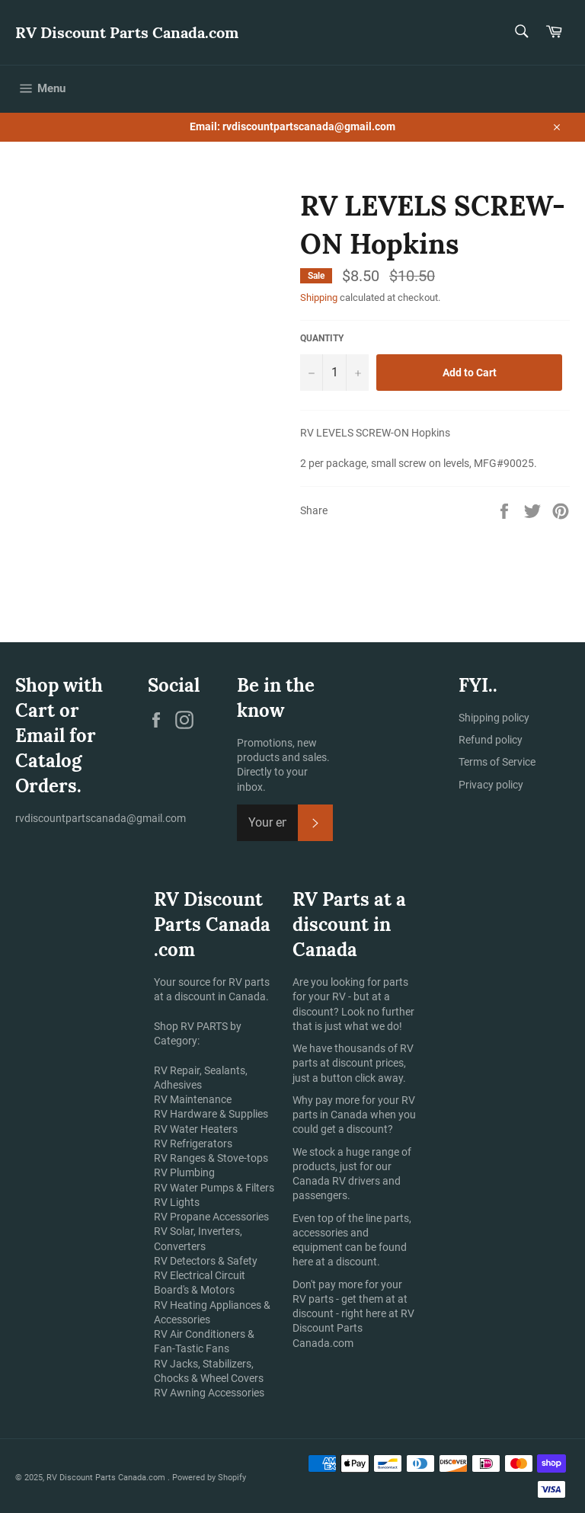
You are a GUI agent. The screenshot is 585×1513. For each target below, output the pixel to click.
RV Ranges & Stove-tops (211, 1158)
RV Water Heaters (196, 1129)
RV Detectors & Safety (205, 1261)
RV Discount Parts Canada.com (126, 32)
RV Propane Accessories (211, 1217)
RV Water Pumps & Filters (214, 1188)
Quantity (322, 338)
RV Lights (177, 1202)
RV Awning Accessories (209, 1393)
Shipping (318, 297)
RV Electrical (183, 1275)
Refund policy (491, 740)
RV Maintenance (193, 1099)
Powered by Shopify (209, 1478)
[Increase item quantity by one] (357, 372)
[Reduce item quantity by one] (311, 372)
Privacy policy (491, 785)
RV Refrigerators (193, 1143)
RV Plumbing (184, 1172)
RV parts (313, 1299)
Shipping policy (494, 718)
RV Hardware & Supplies (211, 1114)
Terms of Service (497, 762)
